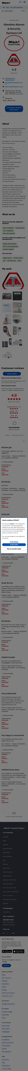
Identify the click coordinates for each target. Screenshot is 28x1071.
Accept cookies (14, 544)
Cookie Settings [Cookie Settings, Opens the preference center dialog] (14, 542)
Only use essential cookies (14, 549)
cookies (12, 523)
